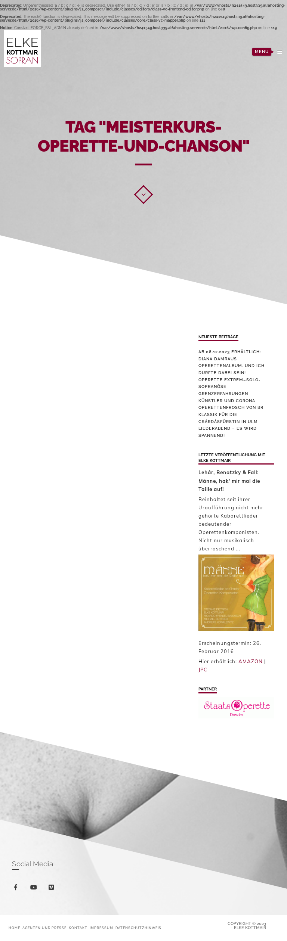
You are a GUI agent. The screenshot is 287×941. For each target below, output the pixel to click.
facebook (17, 888)
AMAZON (250, 661)
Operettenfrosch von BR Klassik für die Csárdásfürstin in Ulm (230, 414)
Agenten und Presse (44, 928)
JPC (202, 670)
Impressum (101, 928)
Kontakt (78, 928)
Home (14, 928)
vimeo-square (52, 889)
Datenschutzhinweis (138, 928)
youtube (35, 889)
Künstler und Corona (226, 400)
